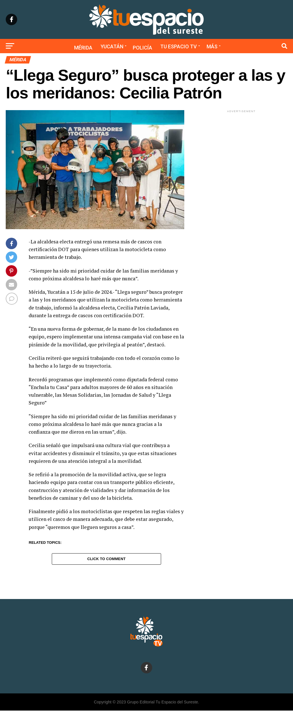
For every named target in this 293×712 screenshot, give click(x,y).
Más (212, 46)
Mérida (83, 48)
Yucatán (112, 46)
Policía (142, 48)
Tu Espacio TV (178, 46)
